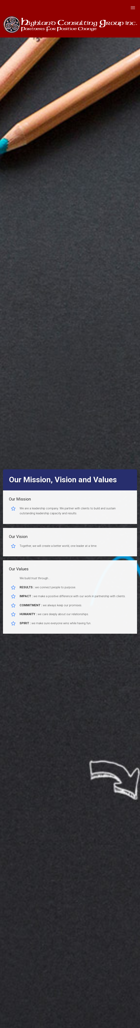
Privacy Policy (54, 862)
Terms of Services (83, 862)
